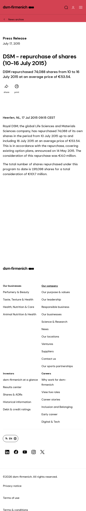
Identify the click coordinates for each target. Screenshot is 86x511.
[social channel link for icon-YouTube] (24, 452)
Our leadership (51, 299)
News (45, 329)
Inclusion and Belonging (57, 407)
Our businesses (12, 285)
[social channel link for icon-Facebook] (16, 452)
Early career (50, 414)
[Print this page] (16, 86)
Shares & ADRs (12, 394)
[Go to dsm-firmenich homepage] (18, 7)
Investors (8, 373)
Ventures (47, 344)
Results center (12, 387)
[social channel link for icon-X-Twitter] (42, 452)
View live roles (51, 392)
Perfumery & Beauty (16, 292)
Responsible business (55, 307)
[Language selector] (10, 438)
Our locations (50, 336)
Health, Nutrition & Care (18, 307)
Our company (50, 285)
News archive (16, 19)
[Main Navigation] (80, 7)
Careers (46, 373)
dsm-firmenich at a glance (20, 380)
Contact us (49, 359)
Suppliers (48, 351)
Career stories (51, 399)
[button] (66, 7)
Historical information (17, 402)
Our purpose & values (56, 292)
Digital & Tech (51, 422)
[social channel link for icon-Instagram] (33, 452)
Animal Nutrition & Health (19, 314)
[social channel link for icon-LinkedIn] (7, 452)
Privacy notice (12, 486)
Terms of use (11, 498)
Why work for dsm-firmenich (54, 382)
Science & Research (54, 322)
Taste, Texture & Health (18, 299)
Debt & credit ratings (17, 409)
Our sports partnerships (57, 366)
